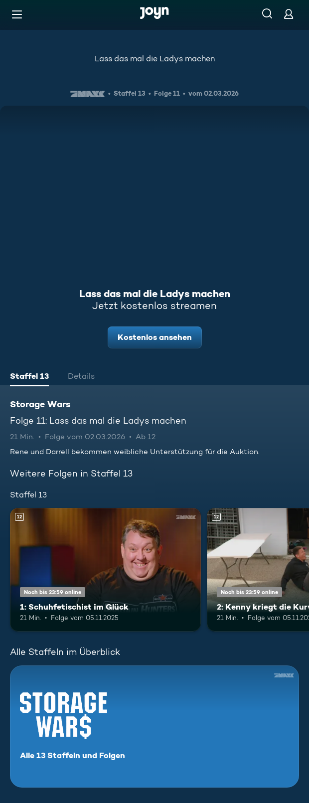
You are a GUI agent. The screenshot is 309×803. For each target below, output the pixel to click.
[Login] (289, 13)
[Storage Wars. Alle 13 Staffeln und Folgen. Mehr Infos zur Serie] (154, 726)
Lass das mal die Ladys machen (155, 58)
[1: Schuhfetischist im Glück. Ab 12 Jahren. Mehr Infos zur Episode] (105, 570)
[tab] (29, 377)
